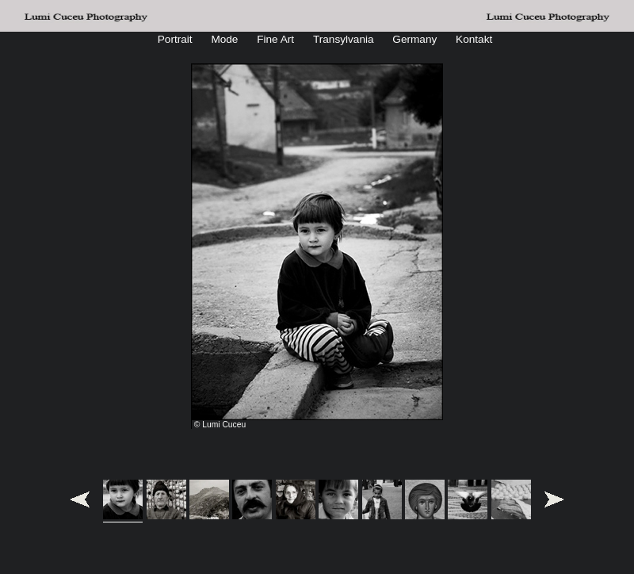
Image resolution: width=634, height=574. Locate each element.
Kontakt (474, 39)
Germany (414, 39)
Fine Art (275, 39)
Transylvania (343, 39)
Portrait (175, 39)
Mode (224, 39)
